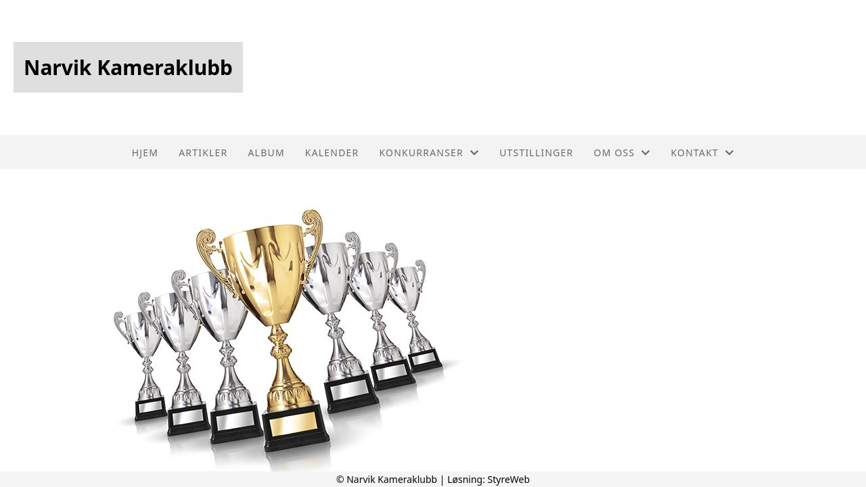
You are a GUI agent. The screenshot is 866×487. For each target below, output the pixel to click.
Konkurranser (429, 152)
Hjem (145, 152)
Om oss (622, 152)
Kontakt (703, 152)
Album (266, 152)
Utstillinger (536, 152)
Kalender (332, 152)
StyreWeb (509, 479)
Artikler (203, 152)
